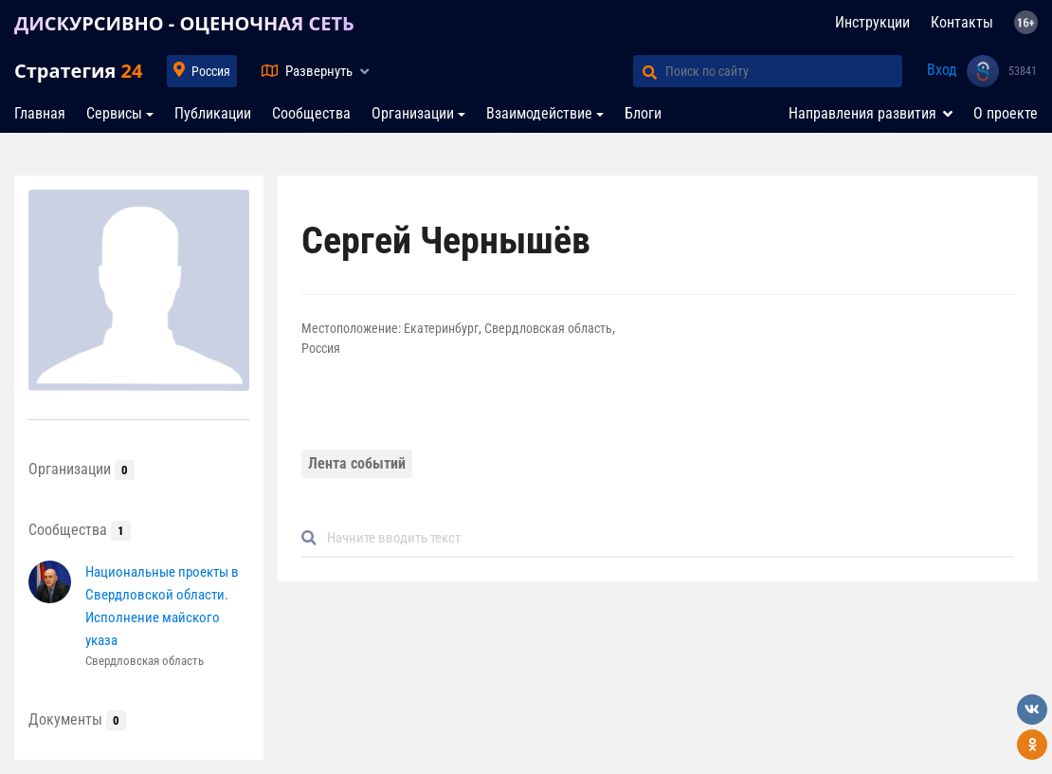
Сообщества (311, 113)
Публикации (212, 113)
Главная (39, 113)
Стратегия (78, 70)
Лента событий (357, 463)
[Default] (666, 538)
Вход (942, 70)
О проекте (1005, 113)
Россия (210, 71)
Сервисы (114, 113)
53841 (1022, 71)
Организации (413, 113)
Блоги (643, 113)
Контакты (962, 22)
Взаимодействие (539, 113)
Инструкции (872, 22)
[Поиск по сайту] (783, 71)
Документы (77, 719)
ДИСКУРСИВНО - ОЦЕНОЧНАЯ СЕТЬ (184, 23)
